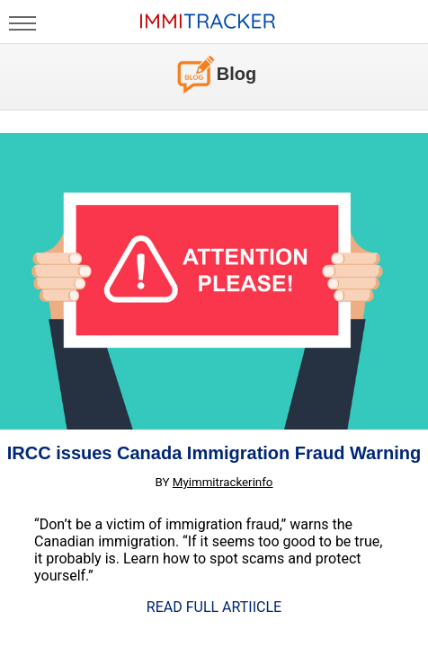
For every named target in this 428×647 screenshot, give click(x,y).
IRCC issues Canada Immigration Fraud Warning (214, 453)
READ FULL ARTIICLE (214, 607)
